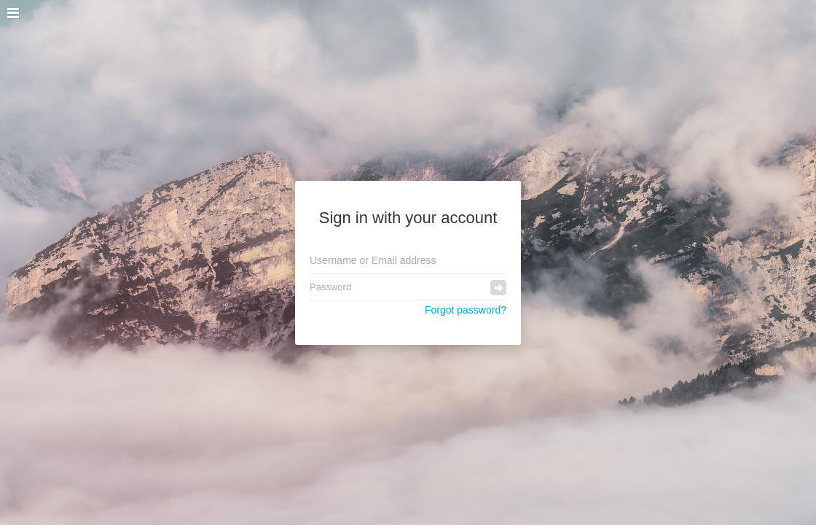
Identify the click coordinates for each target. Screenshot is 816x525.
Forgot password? (465, 310)
